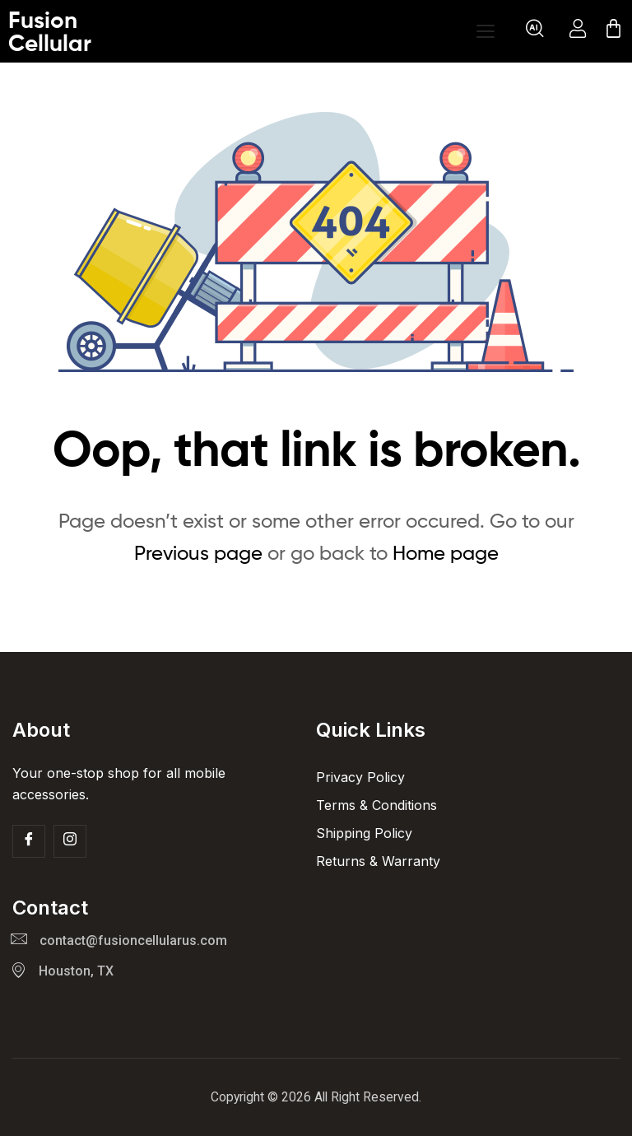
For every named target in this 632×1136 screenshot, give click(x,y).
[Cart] (613, 31)
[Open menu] (485, 31)
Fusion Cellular (49, 31)
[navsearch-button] (534, 31)
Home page (446, 553)
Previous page (198, 553)
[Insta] (69, 841)
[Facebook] (28, 841)
